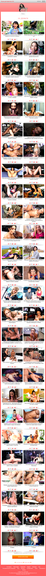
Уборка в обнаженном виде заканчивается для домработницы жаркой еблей (12, 240)
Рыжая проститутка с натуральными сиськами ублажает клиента (34, 76)
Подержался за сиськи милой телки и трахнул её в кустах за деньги (12, 35)
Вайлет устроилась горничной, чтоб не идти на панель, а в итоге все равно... (34, 383)
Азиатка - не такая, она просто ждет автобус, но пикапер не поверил (12, 526)
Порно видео (16, 566)
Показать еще (23, 557)
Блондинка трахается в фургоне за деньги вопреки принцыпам (12, 506)
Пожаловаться (42, 568)
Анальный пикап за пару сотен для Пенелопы (33, 465)
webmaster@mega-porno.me (31, 572)
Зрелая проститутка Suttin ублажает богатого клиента (33, 117)
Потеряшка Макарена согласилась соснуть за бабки (12, 547)
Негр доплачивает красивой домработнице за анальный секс (12, 179)
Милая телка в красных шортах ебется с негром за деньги (33, 179)
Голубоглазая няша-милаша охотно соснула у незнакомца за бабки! (34, 281)
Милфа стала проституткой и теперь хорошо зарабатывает (12, 485)
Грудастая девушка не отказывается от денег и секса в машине (12, 465)
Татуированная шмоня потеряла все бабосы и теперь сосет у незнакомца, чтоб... (34, 363)
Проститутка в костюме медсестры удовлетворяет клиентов (12, 444)
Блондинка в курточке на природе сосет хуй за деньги (33, 240)
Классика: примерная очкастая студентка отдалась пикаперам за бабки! (34, 322)
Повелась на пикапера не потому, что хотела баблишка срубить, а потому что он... (12, 342)
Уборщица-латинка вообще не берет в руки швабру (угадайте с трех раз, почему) (12, 158)
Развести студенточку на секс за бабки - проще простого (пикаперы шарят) (12, 301)
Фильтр (23, 13)
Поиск (36, 568)
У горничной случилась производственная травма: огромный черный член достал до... (34, 343)
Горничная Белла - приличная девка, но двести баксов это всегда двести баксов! (12, 404)
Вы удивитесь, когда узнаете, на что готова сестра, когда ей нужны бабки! (34, 301)
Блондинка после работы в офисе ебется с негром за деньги (12, 138)
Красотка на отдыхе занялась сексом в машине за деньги (34, 199)
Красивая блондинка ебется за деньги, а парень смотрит (33, 97)
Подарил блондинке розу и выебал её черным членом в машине (12, 281)
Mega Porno (21, 571)
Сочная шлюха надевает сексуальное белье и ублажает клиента (12, 56)
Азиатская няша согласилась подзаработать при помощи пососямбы (34, 138)
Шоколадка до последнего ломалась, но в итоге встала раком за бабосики (12, 383)
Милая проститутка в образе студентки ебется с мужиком (12, 219)
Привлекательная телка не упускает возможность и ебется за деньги (12, 117)
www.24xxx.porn (19, 562)
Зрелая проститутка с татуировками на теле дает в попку (34, 404)
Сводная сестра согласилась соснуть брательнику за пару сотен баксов (12, 424)
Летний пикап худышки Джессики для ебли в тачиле (33, 547)
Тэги (39, 566)
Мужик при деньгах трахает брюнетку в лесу (33, 35)
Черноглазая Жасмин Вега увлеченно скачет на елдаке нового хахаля (34, 424)
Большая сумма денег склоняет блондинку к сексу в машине (12, 97)
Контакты (23, 568)
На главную (9, 566)
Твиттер (23, 569)
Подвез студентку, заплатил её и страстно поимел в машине (12, 199)
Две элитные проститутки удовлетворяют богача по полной (34, 506)
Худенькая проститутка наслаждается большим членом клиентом (12, 76)
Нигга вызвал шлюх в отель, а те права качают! (12, 363)
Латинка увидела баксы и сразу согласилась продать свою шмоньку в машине (34, 220)
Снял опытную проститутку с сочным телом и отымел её (34, 485)
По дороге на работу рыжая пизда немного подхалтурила (12, 322)
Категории (34, 566)
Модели (28, 566)
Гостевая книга (30, 568)
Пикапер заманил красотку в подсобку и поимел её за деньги (33, 260)
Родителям (23, 566)
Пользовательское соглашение (8, 568)
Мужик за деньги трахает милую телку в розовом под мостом (33, 56)
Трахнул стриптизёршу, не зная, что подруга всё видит (33, 526)
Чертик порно (27, 562)
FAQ (18, 568)
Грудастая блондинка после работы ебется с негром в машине (33, 158)
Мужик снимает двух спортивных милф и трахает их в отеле (12, 260)
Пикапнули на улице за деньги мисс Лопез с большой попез (33, 444)
